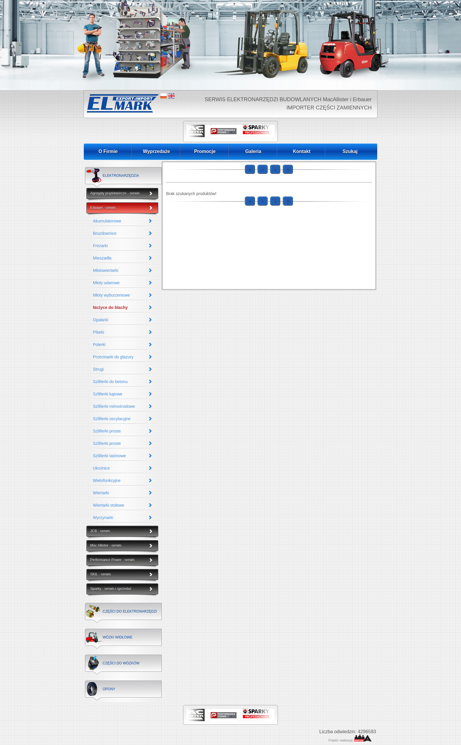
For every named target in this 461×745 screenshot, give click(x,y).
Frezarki (100, 245)
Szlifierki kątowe (107, 394)
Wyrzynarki (103, 517)
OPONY (109, 689)
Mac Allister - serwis (105, 545)
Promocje (205, 151)
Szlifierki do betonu (110, 381)
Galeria (253, 151)
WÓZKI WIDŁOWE (117, 637)
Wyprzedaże (156, 151)
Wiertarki (101, 492)
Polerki (99, 344)
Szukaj (350, 151)
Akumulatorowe (107, 221)
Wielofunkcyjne (107, 480)
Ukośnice (101, 468)
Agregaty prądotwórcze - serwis (115, 193)
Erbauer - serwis (103, 208)
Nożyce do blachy (110, 307)
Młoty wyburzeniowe (111, 295)
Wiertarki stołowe (108, 505)
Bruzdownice (104, 233)
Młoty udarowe (106, 282)
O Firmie (108, 151)
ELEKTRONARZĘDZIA (121, 176)
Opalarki (100, 319)
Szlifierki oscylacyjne (112, 418)
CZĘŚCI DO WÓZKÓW (121, 663)
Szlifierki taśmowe (109, 455)
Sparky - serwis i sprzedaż (110, 589)
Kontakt (301, 151)
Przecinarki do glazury (113, 357)
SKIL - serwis (100, 574)
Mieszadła (102, 258)
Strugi (98, 369)
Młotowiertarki (105, 270)
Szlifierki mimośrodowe (114, 406)
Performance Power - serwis (112, 560)
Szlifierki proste (107, 431)
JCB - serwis (100, 531)
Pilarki (98, 332)
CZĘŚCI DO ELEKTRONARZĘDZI (130, 611)
